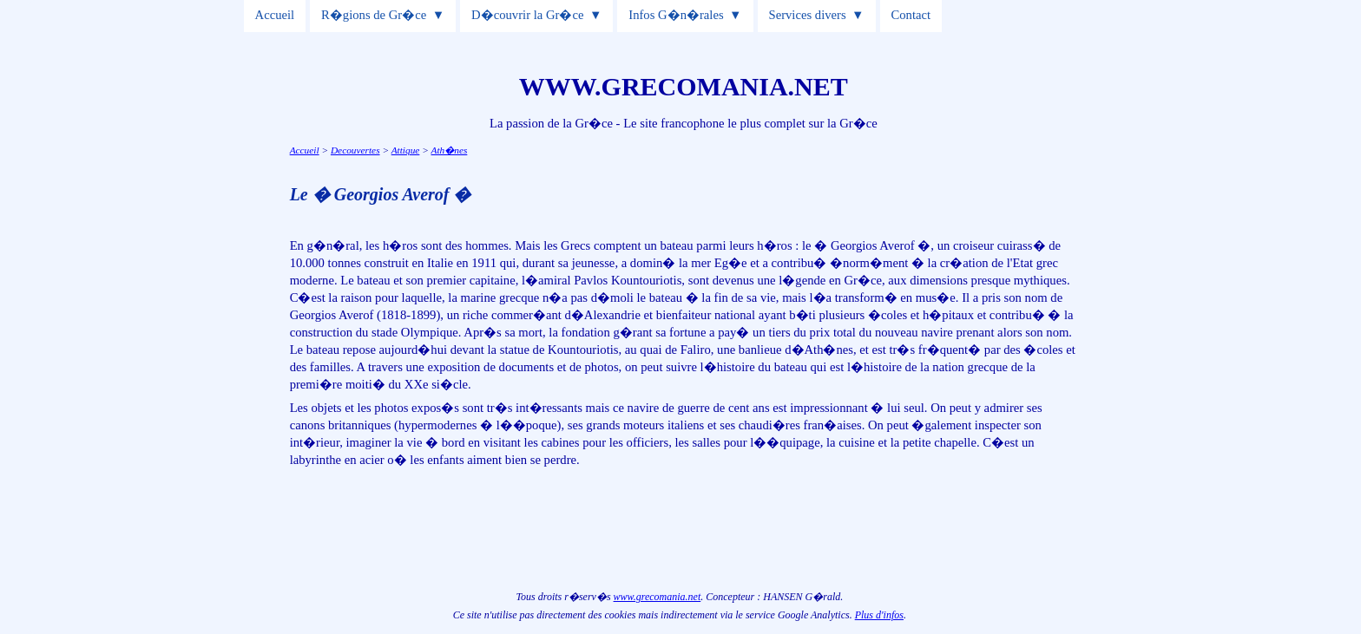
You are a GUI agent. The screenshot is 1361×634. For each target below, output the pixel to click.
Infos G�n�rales (675, 15)
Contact (911, 15)
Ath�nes (449, 150)
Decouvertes (355, 150)
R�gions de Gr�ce (373, 15)
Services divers (807, 15)
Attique (405, 150)
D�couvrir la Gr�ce (527, 15)
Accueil (275, 15)
